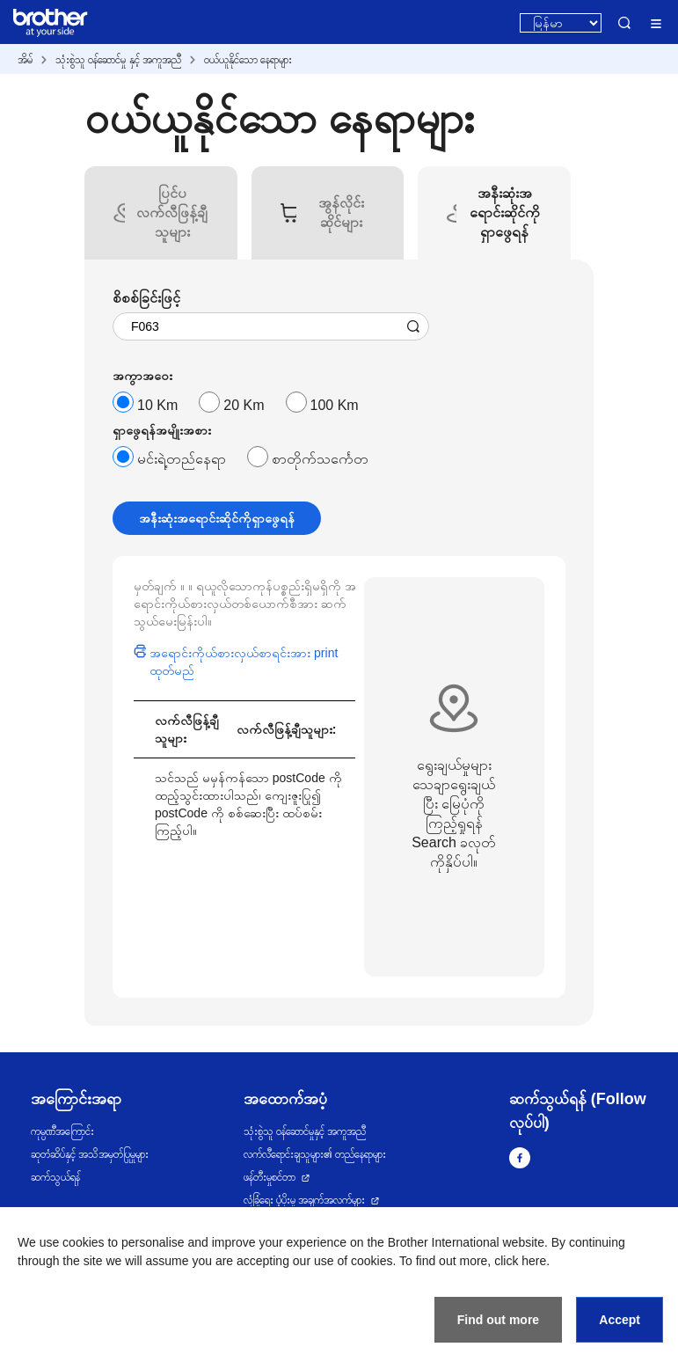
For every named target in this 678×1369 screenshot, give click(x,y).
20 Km (243, 405)
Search (624, 23)
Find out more (498, 1320)
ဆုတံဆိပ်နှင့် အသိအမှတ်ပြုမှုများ (90, 1154)
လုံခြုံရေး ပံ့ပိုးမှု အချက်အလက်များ (305, 1200)
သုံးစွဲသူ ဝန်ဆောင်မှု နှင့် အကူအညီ (118, 60)
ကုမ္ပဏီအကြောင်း (62, 1131)
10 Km (157, 405)
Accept (619, 1320)
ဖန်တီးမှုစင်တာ (269, 1177)
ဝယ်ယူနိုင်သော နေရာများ (248, 60)
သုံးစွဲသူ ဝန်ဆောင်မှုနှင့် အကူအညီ (305, 1131)
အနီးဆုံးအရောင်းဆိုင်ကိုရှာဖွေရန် (217, 518)
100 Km (334, 405)
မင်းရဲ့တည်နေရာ (181, 458)
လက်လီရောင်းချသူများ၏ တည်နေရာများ (315, 1154)
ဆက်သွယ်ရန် (55, 1177)
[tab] (172, 212)
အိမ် (25, 60)
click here (520, 1261)
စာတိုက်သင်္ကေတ (320, 458)
